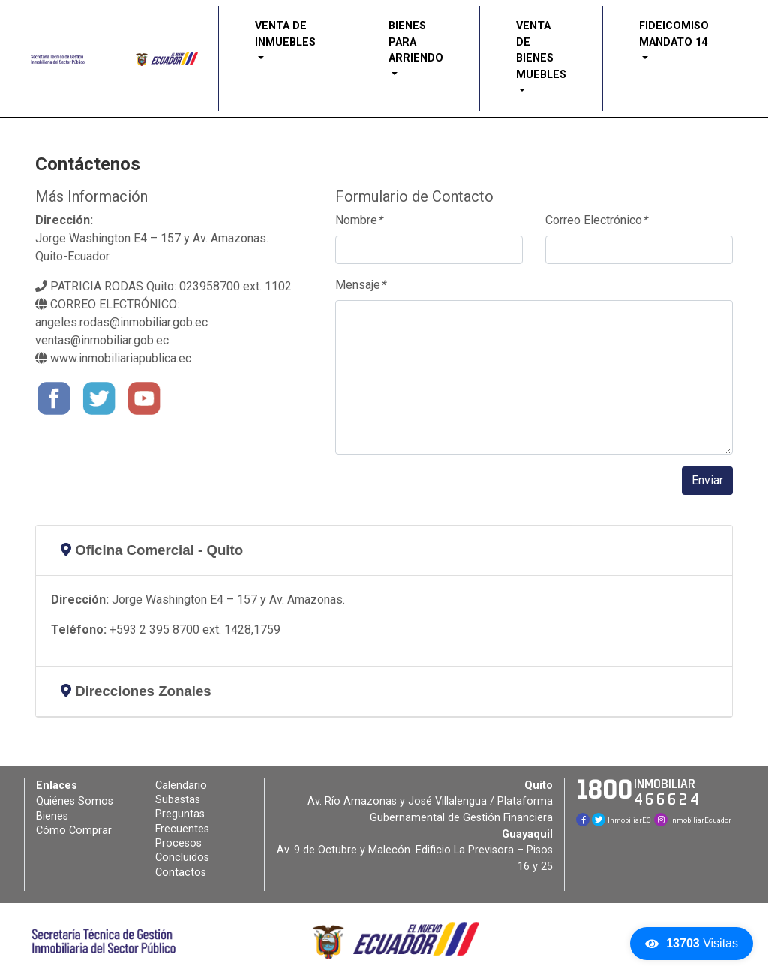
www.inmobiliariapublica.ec (113, 358)
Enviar (707, 480)
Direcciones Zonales (136, 691)
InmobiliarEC (621, 820)
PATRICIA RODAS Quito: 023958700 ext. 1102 (163, 286)
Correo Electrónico (596, 220)
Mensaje (360, 285)
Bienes (52, 816)
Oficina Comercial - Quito (152, 550)
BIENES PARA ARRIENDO (415, 42)
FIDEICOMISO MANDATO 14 (674, 34)
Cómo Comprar (74, 830)
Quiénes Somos (74, 801)
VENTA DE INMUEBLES (285, 34)
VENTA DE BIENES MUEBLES (541, 50)
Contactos (180, 872)
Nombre (358, 220)
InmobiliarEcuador (692, 820)
